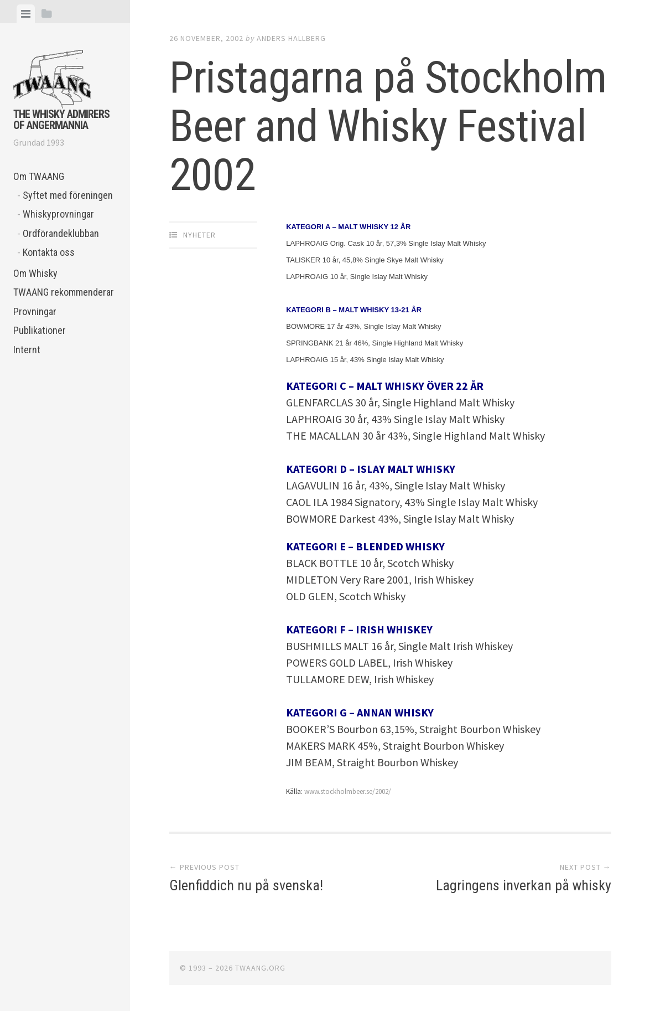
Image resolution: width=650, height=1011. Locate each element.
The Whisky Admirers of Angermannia (61, 119)
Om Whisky (35, 273)
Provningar (34, 311)
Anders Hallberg (291, 38)
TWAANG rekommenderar (63, 292)
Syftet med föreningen (68, 195)
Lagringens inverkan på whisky (523, 885)
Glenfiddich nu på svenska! (246, 885)
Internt (26, 349)
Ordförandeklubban (61, 233)
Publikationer (39, 330)
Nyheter (199, 235)
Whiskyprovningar (58, 214)
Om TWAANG (38, 176)
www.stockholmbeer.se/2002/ (347, 791)
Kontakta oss (49, 252)
